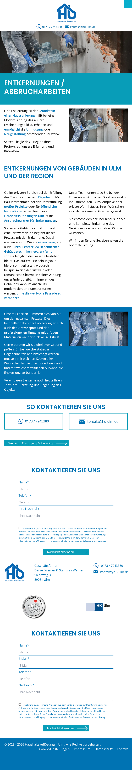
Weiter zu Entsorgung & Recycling (30, 443)
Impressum (82, 749)
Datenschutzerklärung (93, 540)
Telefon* (25, 495)
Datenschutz (104, 749)
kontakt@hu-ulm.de (80, 27)
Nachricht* (26, 685)
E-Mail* (24, 659)
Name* (24, 482)
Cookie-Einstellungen (54, 749)
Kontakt (122, 749)
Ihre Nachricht (29, 509)
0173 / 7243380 (49, 26)
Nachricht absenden (60, 552)
